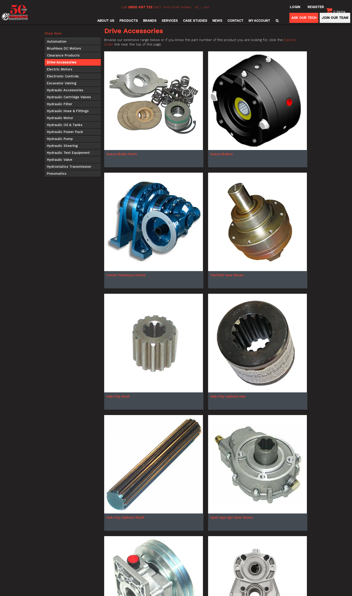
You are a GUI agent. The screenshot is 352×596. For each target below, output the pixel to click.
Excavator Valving (61, 83)
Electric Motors (59, 69)
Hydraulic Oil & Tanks (64, 125)
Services (170, 21)
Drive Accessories (61, 62)
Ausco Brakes (221, 154)
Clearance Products (63, 55)
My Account (259, 21)
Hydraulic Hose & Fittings (68, 111)
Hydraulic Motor (60, 118)
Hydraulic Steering (62, 146)
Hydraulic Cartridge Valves (69, 97)
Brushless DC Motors (64, 48)
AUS (206, 7)
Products (128, 21)
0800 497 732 (140, 7)
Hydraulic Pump (60, 139)
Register (316, 7)
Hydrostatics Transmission (69, 167)
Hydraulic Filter (59, 104)
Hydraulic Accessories (65, 90)
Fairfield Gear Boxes (227, 275)
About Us (105, 21)
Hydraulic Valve (59, 160)
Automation (56, 41)
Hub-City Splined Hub (228, 396)
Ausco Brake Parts (121, 154)
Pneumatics (56, 174)
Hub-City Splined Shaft (125, 518)
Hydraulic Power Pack (65, 132)
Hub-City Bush (118, 396)
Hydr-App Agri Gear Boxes (231, 518)
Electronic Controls (63, 76)
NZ (197, 7)
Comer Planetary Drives (125, 275)
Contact (235, 21)
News (217, 21)
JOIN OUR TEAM (335, 18)
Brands (149, 21)
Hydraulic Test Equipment (68, 153)
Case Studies (195, 21)
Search (276, 21)
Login (295, 7)
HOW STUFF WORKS (177, 7)
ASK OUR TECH (303, 18)
